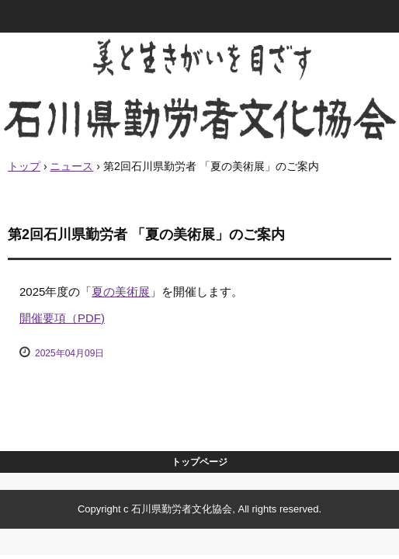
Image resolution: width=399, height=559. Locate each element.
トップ (24, 166)
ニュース (71, 166)
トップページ (199, 462)
